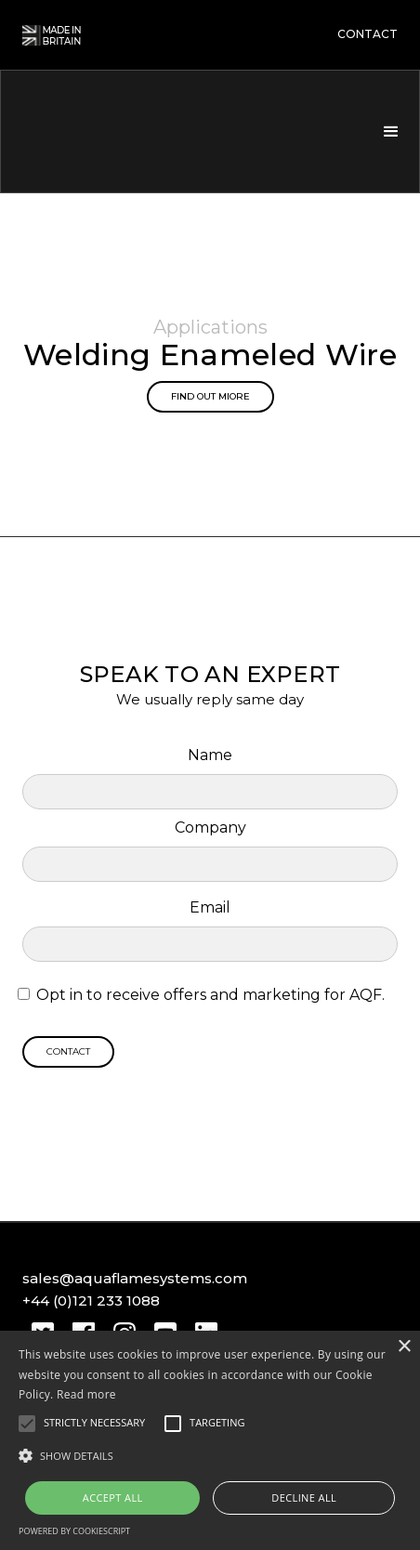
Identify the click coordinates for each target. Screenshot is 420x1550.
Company (210, 827)
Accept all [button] (113, 1497)
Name (210, 755)
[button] (389, 132)
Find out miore (210, 396)
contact (367, 34)
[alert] (210, 1440)
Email (210, 907)
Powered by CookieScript (74, 1531)
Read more (86, 1394)
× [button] (404, 1347)
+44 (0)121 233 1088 (91, 1300)
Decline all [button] (303, 1497)
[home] (119, 132)
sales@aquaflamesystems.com (134, 1278)
